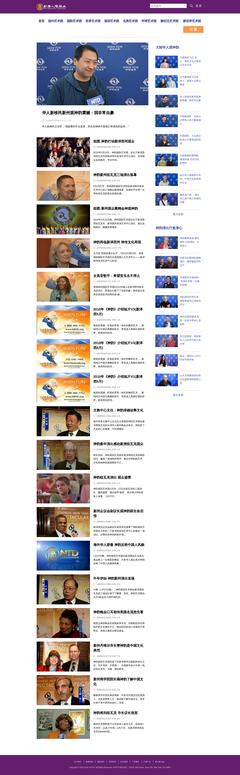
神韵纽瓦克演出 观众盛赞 (112, 477)
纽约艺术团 (55, 20)
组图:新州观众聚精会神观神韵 (115, 208)
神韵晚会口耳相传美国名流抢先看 (118, 612)
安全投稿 (124, 762)
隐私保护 (100, 762)
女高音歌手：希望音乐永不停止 (116, 276)
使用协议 (112, 762)
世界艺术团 (93, 20)
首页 (41, 20)
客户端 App (159, 762)
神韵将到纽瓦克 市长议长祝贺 (115, 713)
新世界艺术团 (192, 20)
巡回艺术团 (111, 20)
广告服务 (135, 762)
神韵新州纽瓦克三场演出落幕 (115, 175)
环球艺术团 (149, 20)
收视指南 (89, 762)
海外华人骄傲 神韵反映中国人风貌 (118, 545)
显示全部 (178, 214)
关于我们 (77, 762)
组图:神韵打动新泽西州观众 (113, 141)
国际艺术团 (74, 20)
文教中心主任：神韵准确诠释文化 (118, 410)
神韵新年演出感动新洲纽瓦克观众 (118, 444)
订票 (194, 29)
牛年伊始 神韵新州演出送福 (113, 578)
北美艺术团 (130, 20)
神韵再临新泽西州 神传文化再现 (117, 242)
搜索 (199, 5)
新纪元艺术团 (169, 20)
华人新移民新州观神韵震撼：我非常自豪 (78, 112)
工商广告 (147, 762)
